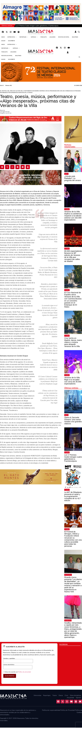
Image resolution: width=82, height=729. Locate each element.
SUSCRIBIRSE (9, 676)
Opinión (66, 173)
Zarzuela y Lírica (68, 620)
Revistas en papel (63, 37)
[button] (78, 32)
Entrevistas (12, 37)
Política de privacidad (24, 672)
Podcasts (43, 37)
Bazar (3, 40)
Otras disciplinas (68, 574)
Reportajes (23, 37)
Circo (66, 695)
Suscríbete (11, 40)
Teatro (54, 695)
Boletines (75, 37)
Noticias (34, 37)
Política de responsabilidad (51, 710)
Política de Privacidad (67, 710)
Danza (61, 695)
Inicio (3, 37)
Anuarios (52, 37)
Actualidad (67, 209)
